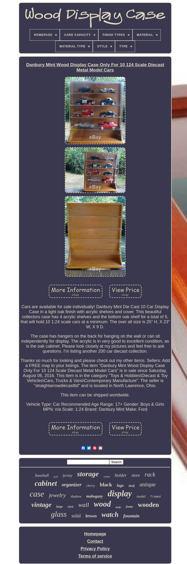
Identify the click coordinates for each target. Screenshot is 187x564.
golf (56, 476)
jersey (67, 475)
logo (120, 485)
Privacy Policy (95, 548)
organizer (72, 484)
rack (150, 474)
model (141, 496)
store (136, 475)
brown (91, 516)
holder (121, 475)
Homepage (95, 533)
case (37, 493)
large (59, 506)
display (120, 493)
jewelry (57, 495)
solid (76, 515)
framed (155, 496)
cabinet (46, 483)
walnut (107, 476)
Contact (95, 541)
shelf (131, 485)
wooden (148, 504)
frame (129, 506)
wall (83, 504)
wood (102, 504)
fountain (131, 515)
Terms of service (95, 556)
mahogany (94, 496)
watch (110, 514)
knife (118, 507)
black (106, 484)
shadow (76, 496)
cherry (90, 485)
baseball (42, 475)
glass (59, 514)
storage (88, 474)
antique (147, 484)
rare (71, 507)
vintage (41, 504)
